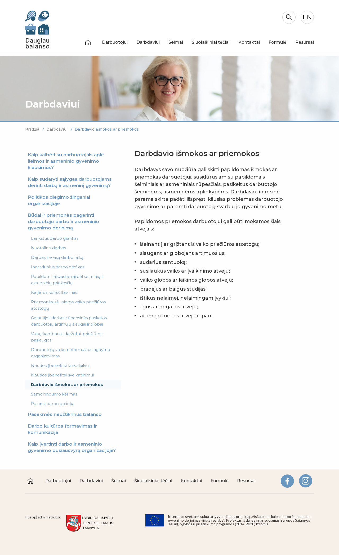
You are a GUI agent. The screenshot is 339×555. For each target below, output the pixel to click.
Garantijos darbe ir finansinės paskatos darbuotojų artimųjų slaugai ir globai (69, 321)
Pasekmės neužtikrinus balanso (65, 414)
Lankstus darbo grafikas (54, 238)
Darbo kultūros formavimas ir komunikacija (62, 429)
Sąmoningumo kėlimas (54, 394)
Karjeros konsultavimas (54, 292)
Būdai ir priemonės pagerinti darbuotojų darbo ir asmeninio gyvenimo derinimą (63, 221)
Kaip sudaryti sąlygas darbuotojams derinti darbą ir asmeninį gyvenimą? (70, 182)
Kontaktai (249, 42)
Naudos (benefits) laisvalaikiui (60, 365)
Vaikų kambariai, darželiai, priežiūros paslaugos (66, 337)
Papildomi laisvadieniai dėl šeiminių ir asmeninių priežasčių (67, 279)
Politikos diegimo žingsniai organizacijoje (59, 200)
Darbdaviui (148, 42)
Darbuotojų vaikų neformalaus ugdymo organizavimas (70, 352)
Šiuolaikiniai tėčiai (211, 42)
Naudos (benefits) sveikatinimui (62, 375)
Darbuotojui (115, 42)
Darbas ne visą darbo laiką (57, 257)
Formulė (278, 42)
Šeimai (175, 42)
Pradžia (32, 129)
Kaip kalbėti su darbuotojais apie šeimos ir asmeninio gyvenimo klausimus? (66, 161)
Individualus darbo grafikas (57, 266)
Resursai (304, 42)
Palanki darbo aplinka (52, 403)
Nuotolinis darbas (48, 247)
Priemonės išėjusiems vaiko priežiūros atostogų (68, 305)
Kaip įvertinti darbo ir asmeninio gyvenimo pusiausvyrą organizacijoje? (72, 447)
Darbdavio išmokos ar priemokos (67, 384)
